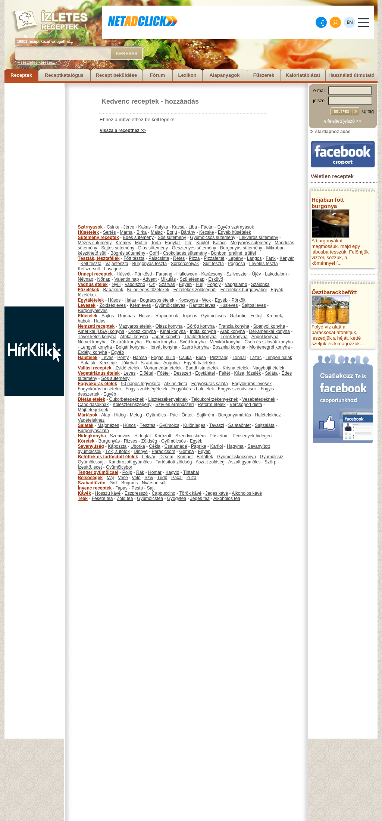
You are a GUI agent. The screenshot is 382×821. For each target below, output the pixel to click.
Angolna (171, 362)
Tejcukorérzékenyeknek (214, 399)
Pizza (194, 258)
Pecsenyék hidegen (252, 435)
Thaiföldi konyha (200, 336)
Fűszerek (263, 75)
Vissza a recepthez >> (123, 130)
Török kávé (190, 493)
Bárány (188, 232)
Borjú (172, 232)
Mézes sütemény (95, 242)
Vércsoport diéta (245, 404)
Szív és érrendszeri (175, 404)
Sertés (109, 232)
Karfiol (216, 446)
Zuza (192, 477)
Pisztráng (219, 357)
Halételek (88, 357)
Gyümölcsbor (119, 467)
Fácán (207, 227)
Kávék (84, 493)
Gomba (186, 451)
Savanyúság (91, 446)
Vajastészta (117, 263)
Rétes (179, 258)
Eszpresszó (136, 493)
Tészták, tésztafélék (99, 258)
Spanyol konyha (269, 326)
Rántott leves (202, 305)
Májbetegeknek (93, 409)
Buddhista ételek (202, 368)
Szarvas (167, 284)
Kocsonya (188, 300)
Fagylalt (173, 242)
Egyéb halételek (200, 362)
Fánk (271, 258)
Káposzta (117, 446)
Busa (201, 357)
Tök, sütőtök (117, 451)
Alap (105, 415)
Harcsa (140, 357)
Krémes (123, 242)
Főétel (163, 373)
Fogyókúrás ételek (97, 383)
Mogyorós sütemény (251, 242)
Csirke (113, 227)
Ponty (123, 357)
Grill (113, 482)
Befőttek (205, 456)
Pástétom (219, 435)
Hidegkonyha (92, 435)
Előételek (88, 315)
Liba (192, 227)
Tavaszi (216, 425)
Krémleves (140, 305)
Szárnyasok (90, 227)
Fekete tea (102, 498)
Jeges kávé (216, 493)
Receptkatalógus (64, 75)
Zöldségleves (113, 305)
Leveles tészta (263, 263)
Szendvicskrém (190, 435)
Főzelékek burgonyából (243, 289)
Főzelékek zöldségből (194, 289)
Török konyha (234, 336)
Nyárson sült (154, 482)
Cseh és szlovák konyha (268, 342)
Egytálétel (205, 373)
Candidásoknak (93, 404)
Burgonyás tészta (149, 263)
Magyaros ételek (135, 326)
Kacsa (178, 227)
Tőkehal (129, 362)
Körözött (163, 435)
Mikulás (168, 279)
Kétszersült (89, 268)
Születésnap (192, 279)
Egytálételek (91, 300)
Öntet (187, 415)
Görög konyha (201, 326)
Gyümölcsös (213, 315)
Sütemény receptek (98, 237)
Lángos (254, 258)
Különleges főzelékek (148, 289)
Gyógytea (176, 498)
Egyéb (185, 284)
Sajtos (107, 315)
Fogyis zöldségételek (146, 388)
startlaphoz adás (329, 131)
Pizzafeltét (214, 258)
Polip (127, 472)
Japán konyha (166, 336)
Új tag (368, 111)
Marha (126, 232)
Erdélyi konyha (92, 352)
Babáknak (113, 289)
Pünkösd (143, 274)
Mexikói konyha (225, 342)
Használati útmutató (351, 75)
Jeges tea (200, 498)
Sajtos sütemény (117, 248)
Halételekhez (268, 415)
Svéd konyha (193, 342)
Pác (174, 415)
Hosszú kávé (108, 493)
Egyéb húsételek (234, 232)
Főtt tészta (133, 258)
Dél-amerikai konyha (269, 331)
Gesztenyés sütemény (194, 248)
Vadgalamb (236, 284)
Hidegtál (142, 435)
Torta (156, 242)
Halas (130, 300)
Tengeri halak (279, 357)
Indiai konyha (203, 331)
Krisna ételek (235, 368)
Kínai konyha (173, 331)
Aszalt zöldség (209, 462)
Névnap (85, 279)
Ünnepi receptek (95, 274)
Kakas (144, 227)
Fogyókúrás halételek (192, 388)
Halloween (186, 274)
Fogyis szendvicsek (237, 388)
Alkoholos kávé (247, 493)
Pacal (176, 477)
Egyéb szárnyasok (235, 227)
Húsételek (88, 232)
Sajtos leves (254, 305)
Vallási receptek (95, 368)
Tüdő (162, 477)
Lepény (235, 258)
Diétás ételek (91, 399)
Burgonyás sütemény (241, 248)
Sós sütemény (172, 237)
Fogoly (214, 284)
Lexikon (187, 75)
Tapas (122, 488)
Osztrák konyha (126, 342)
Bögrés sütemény (127, 253)
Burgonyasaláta (93, 430)
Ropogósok (167, 315)
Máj (110, 477)
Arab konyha (232, 331)
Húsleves (228, 305)
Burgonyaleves (92, 310)
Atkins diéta (175, 383)
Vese (123, 477)
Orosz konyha (142, 331)
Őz (152, 284)
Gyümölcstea (150, 498)
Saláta (271, 373)
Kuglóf (202, 242)
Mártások (88, 415)
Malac (157, 232)
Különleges (194, 425)
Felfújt (256, 315)
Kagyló (172, 472)
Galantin (238, 315)
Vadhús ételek (93, 284)
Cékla (154, 446)
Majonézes (108, 425)
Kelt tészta (91, 263)
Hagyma (235, 446)
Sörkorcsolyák (185, 263)
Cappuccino (163, 493)
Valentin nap (127, 279)
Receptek (21, 75)
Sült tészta (213, 263)
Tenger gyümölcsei (98, 472)
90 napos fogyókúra (140, 383)
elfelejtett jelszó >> (342, 121)
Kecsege (108, 362)
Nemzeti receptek (96, 326)
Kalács (219, 242)
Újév (256, 274)
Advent (149, 279)
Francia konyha (234, 326)
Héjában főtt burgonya (327, 202)
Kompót (184, 456)
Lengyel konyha (96, 347)
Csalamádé (176, 446)
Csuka (185, 357)
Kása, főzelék (247, 373)
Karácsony (211, 274)
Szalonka (260, 284)
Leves (107, 357)
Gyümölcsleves (170, 305)
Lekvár (149, 456)
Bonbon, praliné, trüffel (233, 253)
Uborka (138, 446)
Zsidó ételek (127, 368)
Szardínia (150, 362)
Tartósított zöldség (174, 462)
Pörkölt (238, 300)
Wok (206, 300)
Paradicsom (163, 451)
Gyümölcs (156, 415)
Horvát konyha (162, 347)
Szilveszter (237, 274)
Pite (188, 242)
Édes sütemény (138, 237)
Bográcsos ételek (157, 300)
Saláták (88, 362)
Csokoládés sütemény (185, 253)
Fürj (199, 284)
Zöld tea (125, 498)
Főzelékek (88, 289)
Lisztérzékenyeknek (167, 399)
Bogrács (129, 482)
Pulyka (161, 227)
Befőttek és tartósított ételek (108, 456)
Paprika (198, 446)
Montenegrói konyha (269, 347)
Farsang (164, 274)
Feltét (224, 373)
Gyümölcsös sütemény (212, 237)
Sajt (151, 488)
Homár (155, 472)
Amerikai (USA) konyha (101, 331)
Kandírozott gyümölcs (130, 462)
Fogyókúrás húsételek (100, 388)
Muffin (141, 242)
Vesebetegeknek (258, 399)
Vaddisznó (135, 284)
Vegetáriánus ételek (99, 373)
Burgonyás (109, 441)
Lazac (256, 357)
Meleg (136, 415)
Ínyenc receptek (95, 488)
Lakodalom (276, 274)
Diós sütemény (153, 248)
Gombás (126, 315)
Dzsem (166, 456)
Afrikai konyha (134, 336)
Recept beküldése (116, 75)
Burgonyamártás (234, 415)
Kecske (206, 232)
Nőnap (103, 279)
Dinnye (140, 451)
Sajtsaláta (265, 425)
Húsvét (124, 274)
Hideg (120, 415)
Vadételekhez (91, 420)
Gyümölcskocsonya (236, 456)
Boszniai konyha (229, 347)
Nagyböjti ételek (268, 368)
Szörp (270, 462)
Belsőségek (90, 477)
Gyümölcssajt (91, 462)
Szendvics (120, 435)
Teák (83, 498)
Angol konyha (265, 336)
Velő (136, 477)
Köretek (86, 441)
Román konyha (161, 342)
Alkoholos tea (226, 498)
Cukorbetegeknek (126, 399)
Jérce (128, 227)
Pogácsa (236, 263)
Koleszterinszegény (132, 404)
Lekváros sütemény (258, 237)
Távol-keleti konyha (97, 336)
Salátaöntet (239, 425)
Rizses (130, 441)
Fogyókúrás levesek (252, 383)
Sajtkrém (205, 415)
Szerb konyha (195, 347)
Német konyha (92, 342)
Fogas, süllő (163, 357)
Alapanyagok (225, 75)
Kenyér (287, 258)
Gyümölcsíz (272, 456)
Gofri (154, 253)
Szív (148, 477)
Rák (140, 472)
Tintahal (191, 472)
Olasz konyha (169, 326)
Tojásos (189, 315)
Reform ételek (212, 404)
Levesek (87, 305)
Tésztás (147, 425)
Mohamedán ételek (163, 368)
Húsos (114, 300)
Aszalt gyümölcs (244, 462)
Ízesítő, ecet (90, 467)
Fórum (157, 75)
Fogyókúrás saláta (209, 383)
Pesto (137, 488)
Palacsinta (158, 258)
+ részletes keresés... (37, 62)
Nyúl (116, 284)
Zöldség (149, 441)
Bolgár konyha (130, 347)
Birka (142, 232)
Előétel (146, 373)
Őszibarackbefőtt (334, 292)
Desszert (182, 373)
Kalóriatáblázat (303, 75)
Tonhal (238, 357)
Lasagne (112, 268)
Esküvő (216, 279)
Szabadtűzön (92, 482)
